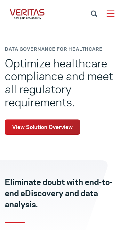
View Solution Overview (42, 127)
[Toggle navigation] (110, 13)
